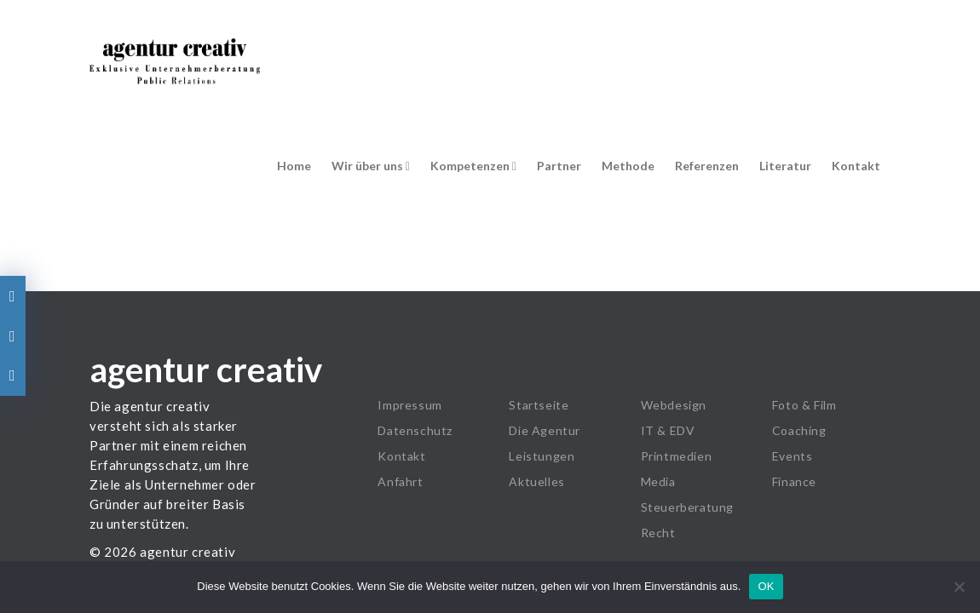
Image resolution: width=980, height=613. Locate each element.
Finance (794, 481)
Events (792, 456)
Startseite (538, 405)
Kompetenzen (473, 165)
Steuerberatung (687, 507)
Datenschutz (415, 430)
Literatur (785, 165)
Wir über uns (370, 165)
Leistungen (541, 456)
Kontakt (856, 165)
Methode (628, 165)
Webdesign (673, 405)
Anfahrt (400, 481)
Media (658, 481)
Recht (658, 532)
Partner (559, 165)
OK (766, 586)
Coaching (799, 430)
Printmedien (676, 456)
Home (294, 165)
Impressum (409, 405)
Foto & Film (804, 405)
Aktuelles (536, 481)
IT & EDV (668, 430)
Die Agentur (544, 430)
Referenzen (707, 165)
